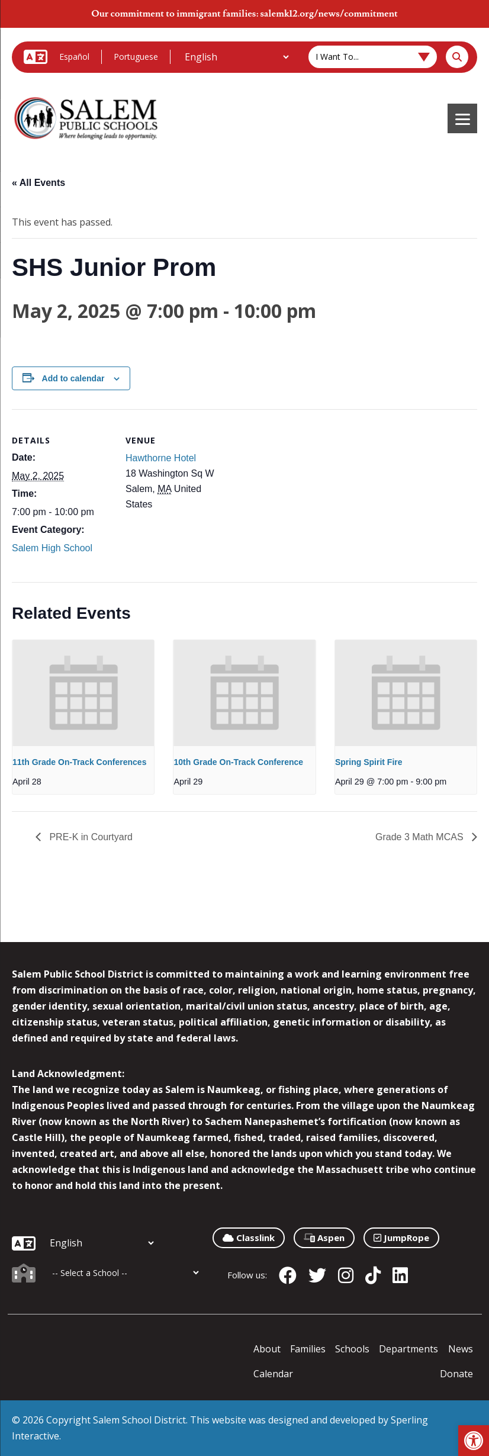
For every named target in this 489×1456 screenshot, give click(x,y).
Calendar (273, 1373)
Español (74, 56)
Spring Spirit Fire (369, 762)
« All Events (38, 183)
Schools (352, 1348)
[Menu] (462, 118)
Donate (456, 1373)
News (460, 1348)
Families (308, 1348)
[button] (473, 1440)
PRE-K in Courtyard (90, 837)
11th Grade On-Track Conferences (79, 762)
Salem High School (52, 548)
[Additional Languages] (236, 57)
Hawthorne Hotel (161, 458)
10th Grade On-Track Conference (238, 762)
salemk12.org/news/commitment (328, 14)
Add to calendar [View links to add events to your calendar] (73, 378)
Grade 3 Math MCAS (420, 837)
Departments (408, 1348)
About (267, 1348)
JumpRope (401, 1237)
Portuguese (136, 56)
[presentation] (83, 693)
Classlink (249, 1237)
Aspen (324, 1237)
